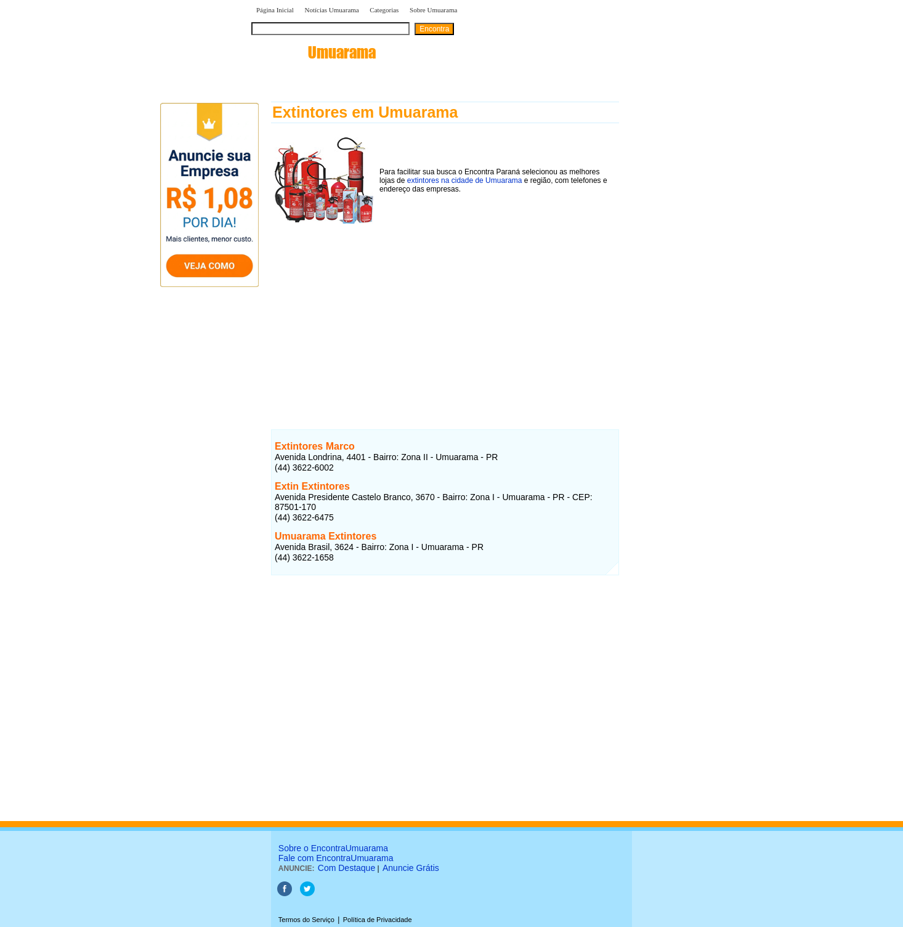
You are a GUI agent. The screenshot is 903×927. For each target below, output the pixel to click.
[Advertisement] (445, 313)
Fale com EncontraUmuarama (336, 858)
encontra (313, 52)
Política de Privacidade (377, 919)
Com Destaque (346, 868)
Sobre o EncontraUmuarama (333, 848)
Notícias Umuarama (331, 10)
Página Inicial (275, 10)
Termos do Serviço (306, 919)
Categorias (384, 10)
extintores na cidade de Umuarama (464, 180)
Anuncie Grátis (411, 868)
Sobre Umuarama (433, 10)
